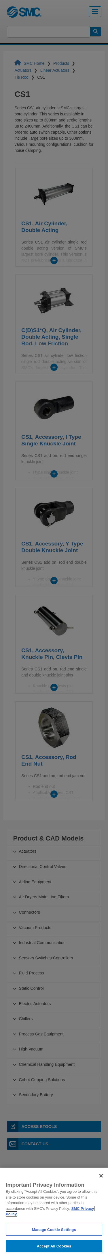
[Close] (101, 1187)
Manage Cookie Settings (54, 1240)
